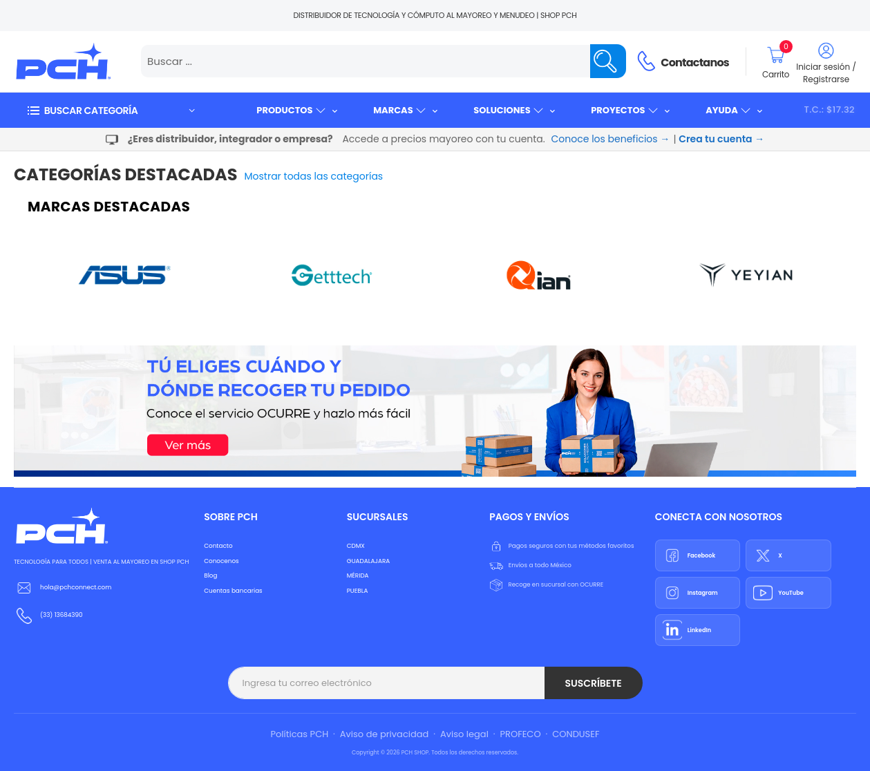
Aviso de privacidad (384, 734)
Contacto (218, 546)
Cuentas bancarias (233, 591)
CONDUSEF (575, 734)
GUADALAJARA (368, 561)
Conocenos (221, 561)
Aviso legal (464, 734)
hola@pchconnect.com (75, 587)
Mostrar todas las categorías (314, 176)
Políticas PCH (300, 734)
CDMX (356, 546)
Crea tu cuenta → (721, 139)
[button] (110, 110)
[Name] (608, 61)
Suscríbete (593, 683)
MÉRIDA (358, 575)
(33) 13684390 (61, 615)
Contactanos (695, 62)
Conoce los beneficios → (610, 139)
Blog (210, 575)
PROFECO (520, 734)
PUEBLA (357, 591)
